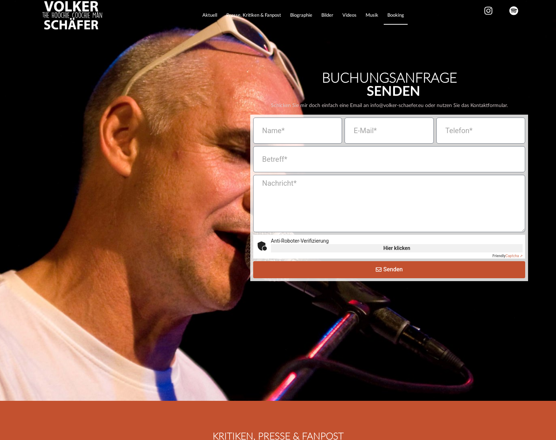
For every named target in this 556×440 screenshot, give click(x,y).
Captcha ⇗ (508, 267)
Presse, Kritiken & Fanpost (253, 15)
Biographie (301, 15)
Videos (349, 15)
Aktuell (209, 15)
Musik (372, 15)
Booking (395, 15)
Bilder (327, 15)
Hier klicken (396, 259)
